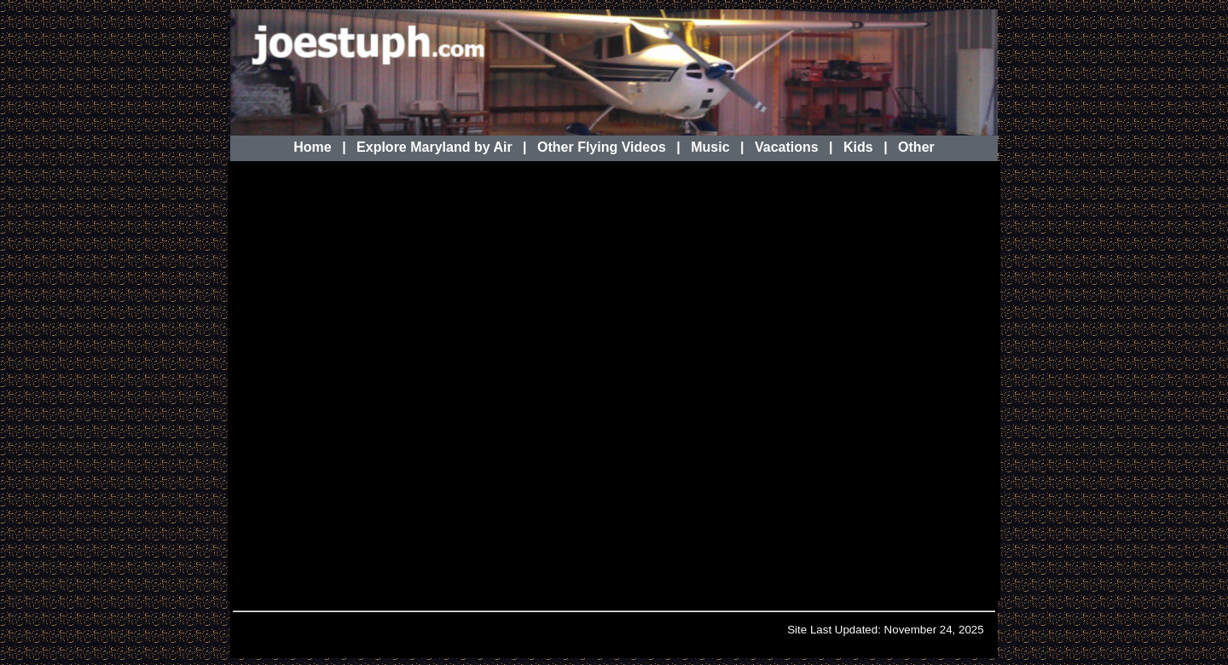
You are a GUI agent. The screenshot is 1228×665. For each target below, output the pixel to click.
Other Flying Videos (601, 147)
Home (312, 147)
